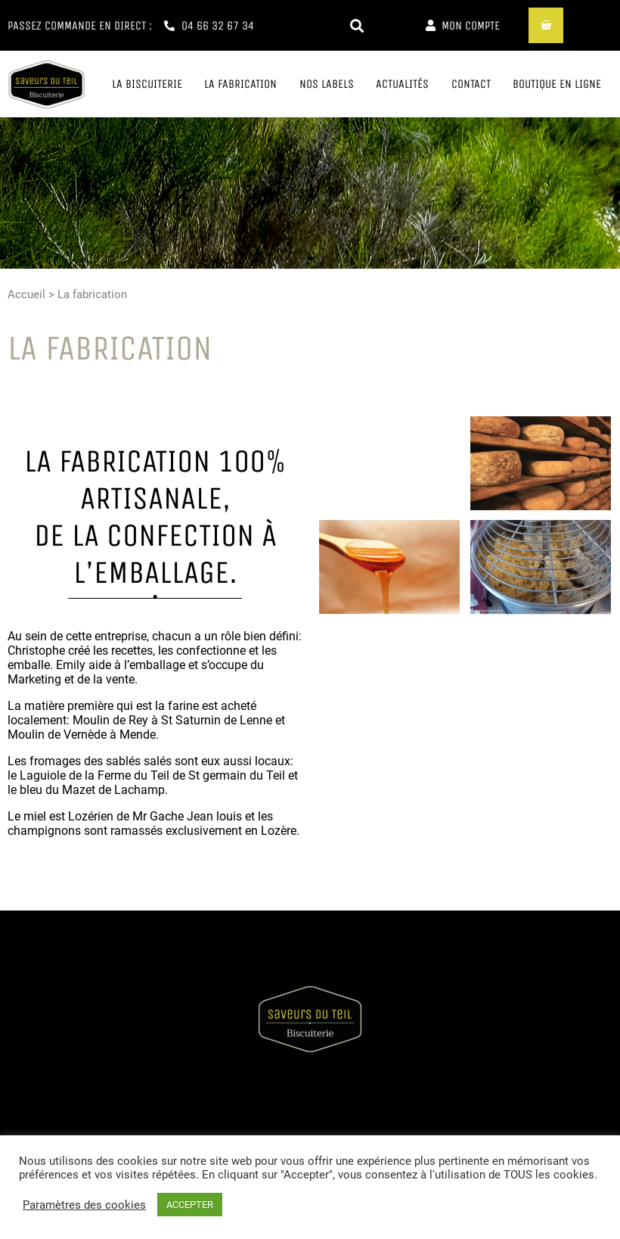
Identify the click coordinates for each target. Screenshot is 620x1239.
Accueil (26, 294)
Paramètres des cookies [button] (84, 1205)
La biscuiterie (147, 83)
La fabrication (240, 83)
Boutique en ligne (557, 83)
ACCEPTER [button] (189, 1204)
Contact (471, 83)
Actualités (402, 83)
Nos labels (326, 83)
